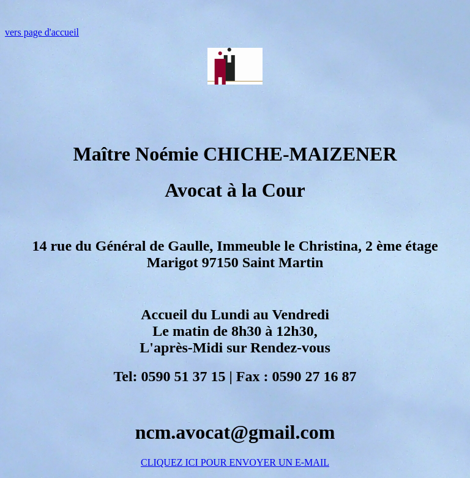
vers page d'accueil (42, 32)
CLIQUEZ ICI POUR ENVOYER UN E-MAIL (235, 462)
